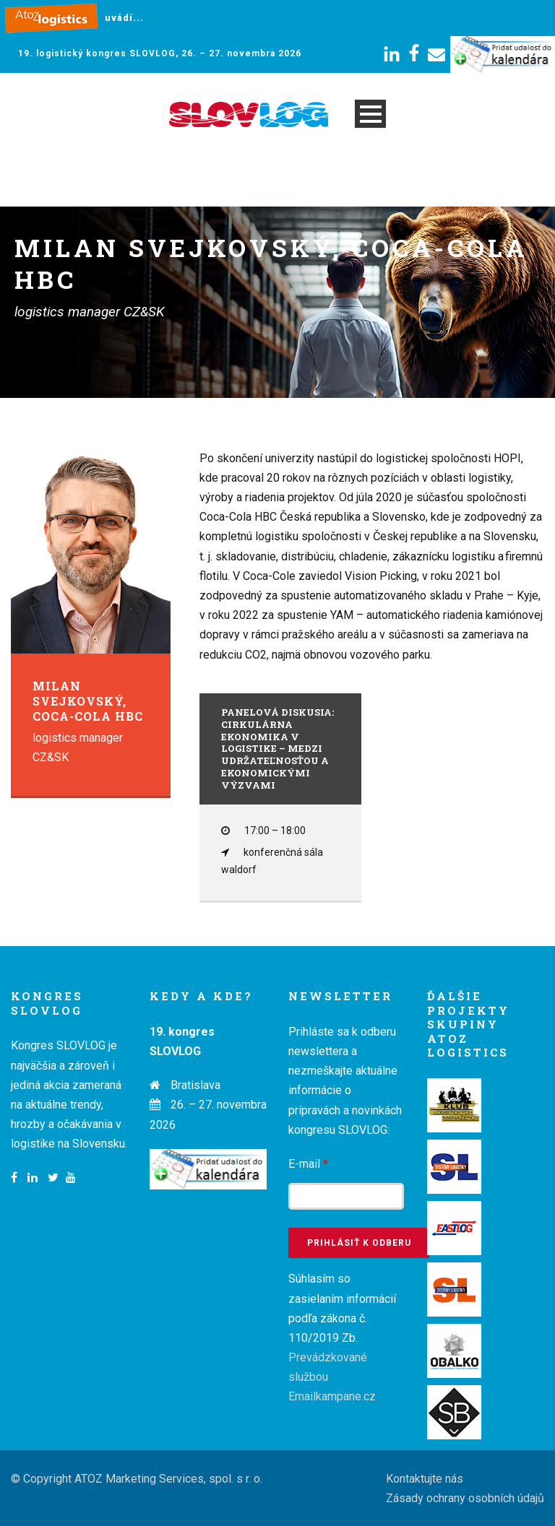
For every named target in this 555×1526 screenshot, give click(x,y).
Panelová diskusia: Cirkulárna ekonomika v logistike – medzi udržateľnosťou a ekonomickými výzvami (277, 749)
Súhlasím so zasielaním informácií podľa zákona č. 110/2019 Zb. (342, 1337)
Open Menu (370, 114)
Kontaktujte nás (424, 1479)
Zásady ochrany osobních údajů (465, 1498)
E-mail (308, 1164)
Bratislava (195, 1085)
